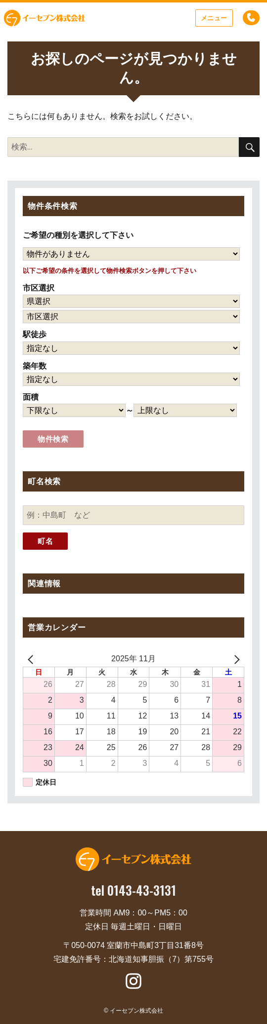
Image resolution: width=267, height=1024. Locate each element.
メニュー (214, 18)
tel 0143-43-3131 (133, 890)
